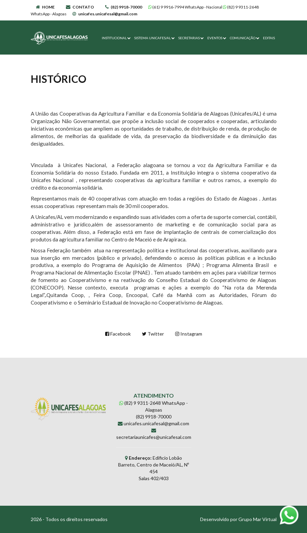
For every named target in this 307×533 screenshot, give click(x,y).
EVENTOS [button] (216, 38)
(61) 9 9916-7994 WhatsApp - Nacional (185, 7)
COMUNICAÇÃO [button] (245, 38)
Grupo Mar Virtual (257, 519)
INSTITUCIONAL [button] (116, 38)
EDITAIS (269, 38)
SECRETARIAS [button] (191, 38)
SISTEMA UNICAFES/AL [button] (154, 38)
